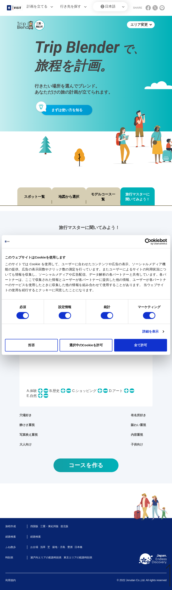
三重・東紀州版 (49, 526)
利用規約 (10, 580)
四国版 (34, 526)
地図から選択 (68, 196)
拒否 (31, 345)
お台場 (34, 547)
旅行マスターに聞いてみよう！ (137, 196)
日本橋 (78, 547)
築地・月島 (58, 547)
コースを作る (86, 465)
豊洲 (70, 547)
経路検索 (35, 536)
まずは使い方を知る (67, 110)
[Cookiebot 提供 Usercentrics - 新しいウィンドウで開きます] (148, 241)
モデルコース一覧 (103, 196)
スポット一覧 (34, 196)
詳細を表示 (150, 331)
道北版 (64, 526)
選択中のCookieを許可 (86, 345)
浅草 (42, 547)
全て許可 (140, 345)
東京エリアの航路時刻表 (78, 557)
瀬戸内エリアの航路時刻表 (46, 557)
